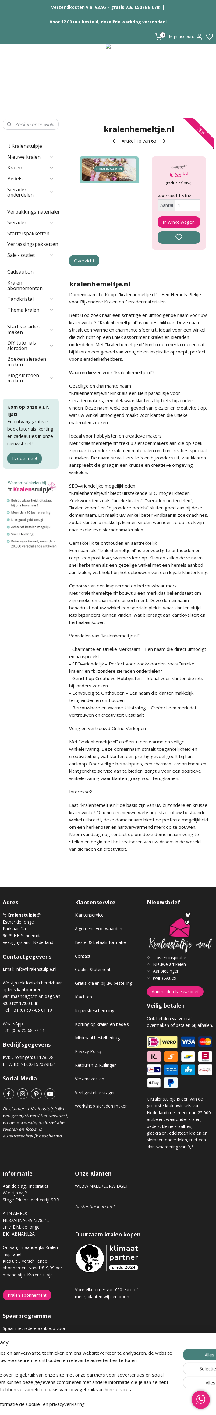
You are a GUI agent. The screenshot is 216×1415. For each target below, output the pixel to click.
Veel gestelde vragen (95, 1092)
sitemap (129, 1404)
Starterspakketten (28, 233)
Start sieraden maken (30, 329)
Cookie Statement (93, 969)
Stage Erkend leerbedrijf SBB (31, 1200)
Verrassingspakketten (32, 244)
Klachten (83, 997)
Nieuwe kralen (30, 157)
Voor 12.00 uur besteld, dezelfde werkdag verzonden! (108, 22)
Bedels (30, 178)
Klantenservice (89, 915)
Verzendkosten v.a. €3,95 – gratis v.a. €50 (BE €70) (106, 7)
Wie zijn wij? (15, 1193)
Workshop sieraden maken (101, 1106)
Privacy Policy (88, 1051)
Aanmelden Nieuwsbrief (175, 992)
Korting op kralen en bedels (102, 1024)
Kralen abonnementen (25, 285)
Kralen (30, 167)
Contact (82, 956)
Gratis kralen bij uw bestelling (103, 983)
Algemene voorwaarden (98, 928)
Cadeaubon (20, 271)
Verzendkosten (89, 1079)
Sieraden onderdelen (30, 192)
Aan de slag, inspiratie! (25, 1186)
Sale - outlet (30, 255)
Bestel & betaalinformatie (100, 942)
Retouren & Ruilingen (96, 1065)
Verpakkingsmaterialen (33, 211)
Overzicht (84, 260)
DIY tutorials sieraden (30, 345)
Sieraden (30, 222)
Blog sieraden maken (30, 378)
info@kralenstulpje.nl (36, 969)
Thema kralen (30, 310)
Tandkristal (30, 299)
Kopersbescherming (94, 1010)
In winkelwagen (179, 222)
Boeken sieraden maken (26, 362)
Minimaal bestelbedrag (97, 1038)
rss (142, 1404)
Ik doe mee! (24, 458)
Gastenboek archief (95, 1206)
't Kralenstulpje (24, 146)
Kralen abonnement (27, 1295)
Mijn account (186, 36)
